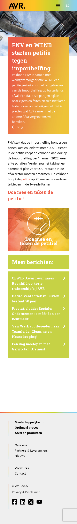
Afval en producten (28, 433)
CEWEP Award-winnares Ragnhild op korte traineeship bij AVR (33, 283)
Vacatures (22, 468)
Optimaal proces (26, 427)
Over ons (21, 445)
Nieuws (20, 456)
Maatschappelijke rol (29, 422)
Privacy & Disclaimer (26, 492)
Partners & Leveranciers (31, 450)
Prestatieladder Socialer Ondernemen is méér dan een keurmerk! (36, 313)
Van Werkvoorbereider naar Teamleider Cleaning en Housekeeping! (35, 331)
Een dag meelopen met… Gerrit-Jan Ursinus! (32, 346)
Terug (19, 127)
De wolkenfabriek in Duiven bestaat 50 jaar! (35, 298)
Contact (20, 473)
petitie (25, 179)
